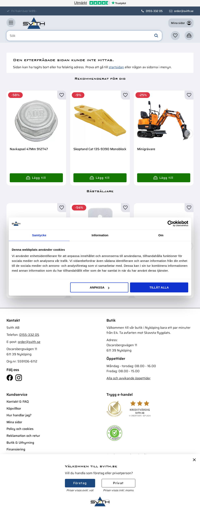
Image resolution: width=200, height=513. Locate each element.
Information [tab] (100, 235)
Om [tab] (160, 235)
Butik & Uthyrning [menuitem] (20, 442)
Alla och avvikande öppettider (128, 378)
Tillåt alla (159, 287)
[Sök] (156, 36)
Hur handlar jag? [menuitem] (18, 415)
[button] (10, 22)
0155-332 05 (154, 11)
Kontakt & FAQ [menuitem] (17, 401)
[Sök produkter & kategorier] (84, 36)
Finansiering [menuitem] (15, 449)
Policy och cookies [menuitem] (19, 428)
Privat (118, 483)
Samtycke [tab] (39, 235)
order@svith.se (184, 11)
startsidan (116, 67)
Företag (80, 483)
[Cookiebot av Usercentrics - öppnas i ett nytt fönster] (170, 223)
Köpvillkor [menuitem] (13, 408)
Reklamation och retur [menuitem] (23, 435)
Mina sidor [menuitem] (14, 422)
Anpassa (99, 287)
